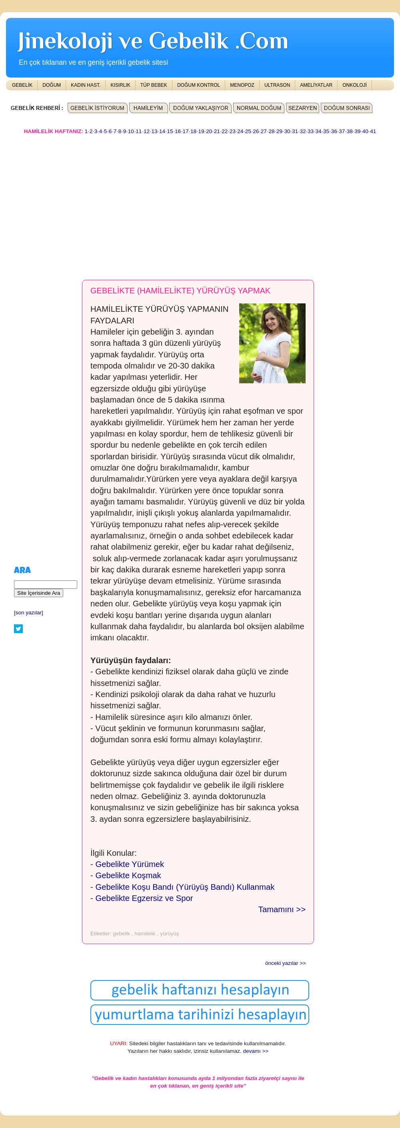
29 (279, 131)
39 (357, 131)
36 (334, 131)
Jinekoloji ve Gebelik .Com (153, 40)
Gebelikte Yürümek (129, 864)
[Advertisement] (156, 203)
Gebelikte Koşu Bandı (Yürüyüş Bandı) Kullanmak (184, 887)
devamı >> (255, 1051)
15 (170, 131)
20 (209, 131)
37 (342, 131)
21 (217, 131)
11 (139, 131)
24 (240, 131)
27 (264, 131)
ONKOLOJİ (354, 85)
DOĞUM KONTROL (198, 85)
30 (287, 131)
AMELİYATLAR (316, 85)
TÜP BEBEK (153, 85)
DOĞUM (51, 85)
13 (154, 131)
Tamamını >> (282, 909)
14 (162, 131)
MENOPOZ (242, 85)
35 (326, 131)
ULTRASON (277, 85)
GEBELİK (22, 85)
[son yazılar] (28, 613)
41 (373, 131)
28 (271, 131)
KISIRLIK (120, 85)
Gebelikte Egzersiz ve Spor (144, 898)
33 (311, 131)
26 (256, 131)
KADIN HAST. (85, 85)
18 (193, 131)
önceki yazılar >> (285, 963)
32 (303, 131)
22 (225, 131)
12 (147, 131)
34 (319, 131)
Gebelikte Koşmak (128, 875)
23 (233, 131)
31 (295, 131)
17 (186, 131)
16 (178, 131)
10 (131, 131)
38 (350, 131)
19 (201, 131)
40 (365, 131)
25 (248, 131)
